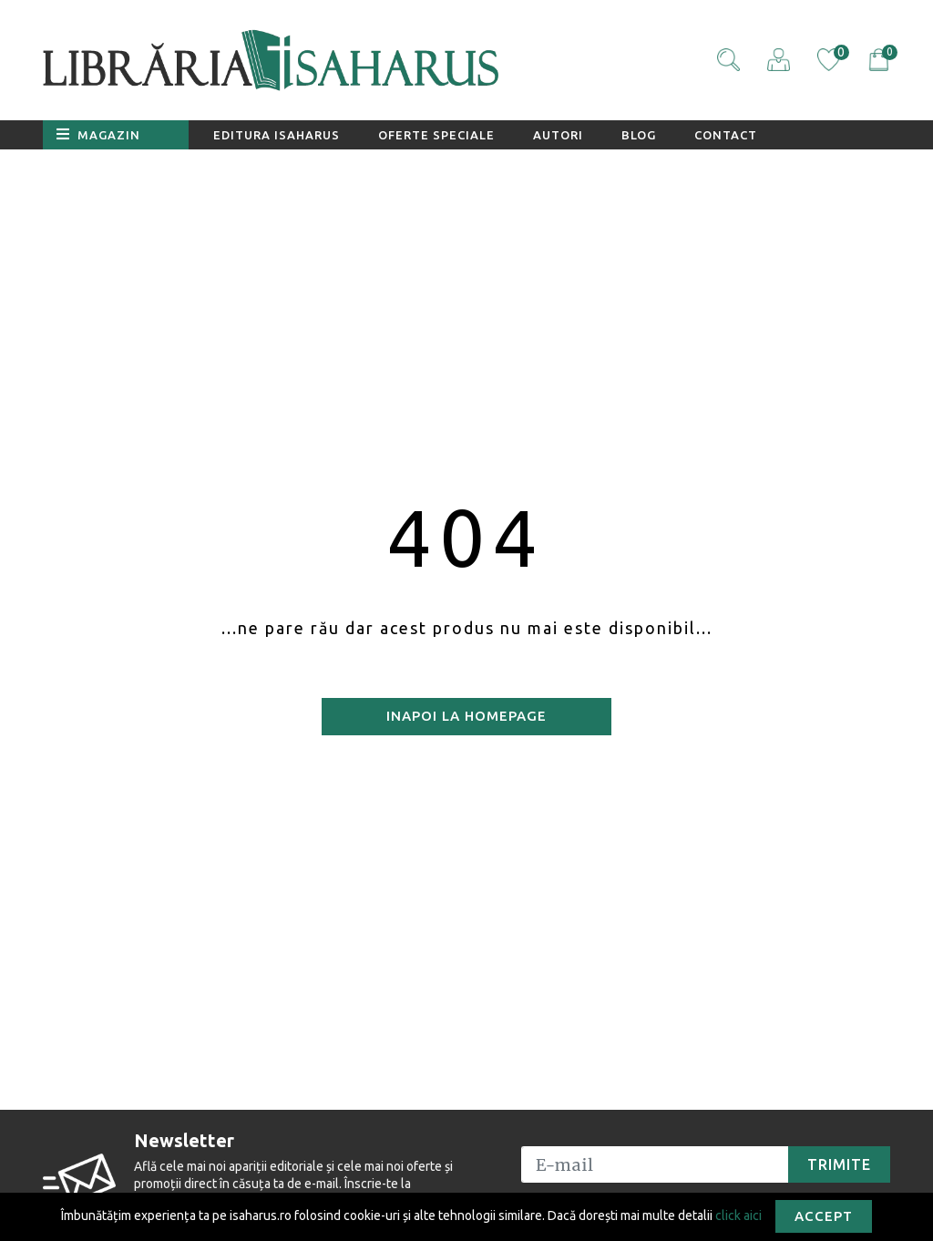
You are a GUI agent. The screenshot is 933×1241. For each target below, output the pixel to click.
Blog (638, 134)
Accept (824, 1216)
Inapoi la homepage (466, 715)
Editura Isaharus (276, 134)
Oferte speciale (436, 134)
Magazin (98, 134)
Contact (725, 134)
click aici (738, 1214)
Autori (558, 134)
